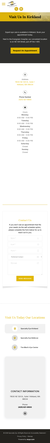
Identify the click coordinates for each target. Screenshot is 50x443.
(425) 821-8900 (25, 100)
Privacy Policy (21, 436)
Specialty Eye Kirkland (25, 329)
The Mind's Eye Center (25, 347)
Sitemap (30, 436)
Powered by (26, 439)
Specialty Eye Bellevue (25, 338)
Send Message (25, 278)
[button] (16, 9)
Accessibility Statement (38, 433)
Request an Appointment (25, 50)
